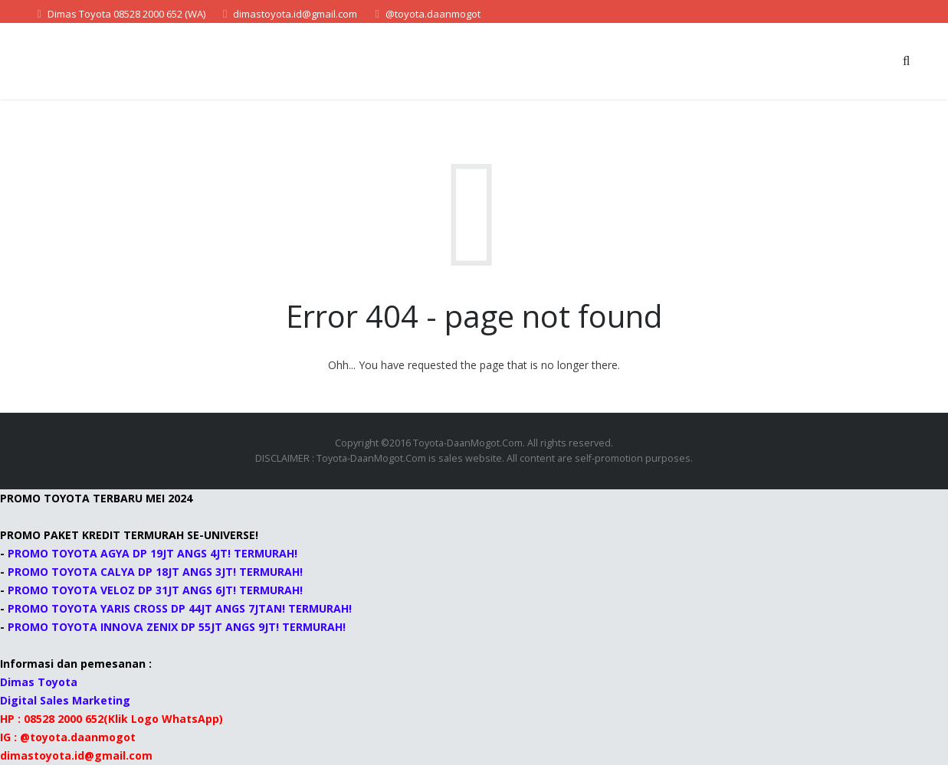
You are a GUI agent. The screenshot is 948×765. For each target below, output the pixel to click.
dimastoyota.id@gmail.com (295, 14)
